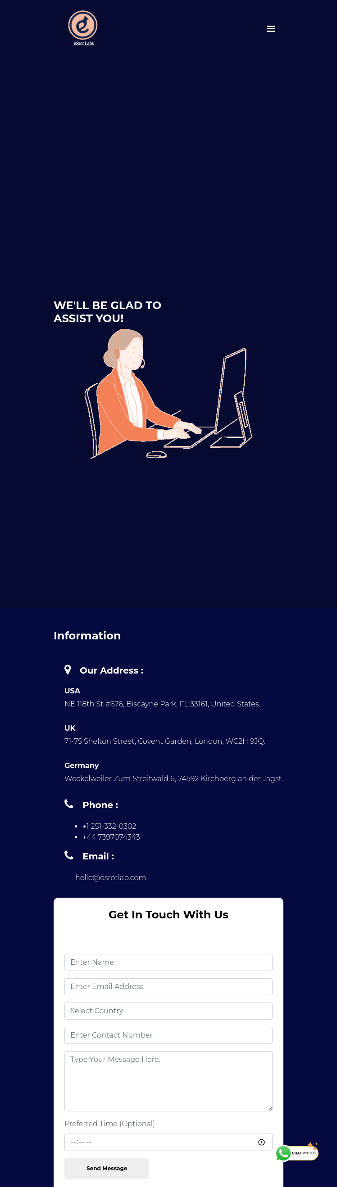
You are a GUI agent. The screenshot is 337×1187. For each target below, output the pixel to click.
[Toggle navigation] (270, 28)
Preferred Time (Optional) (109, 1124)
